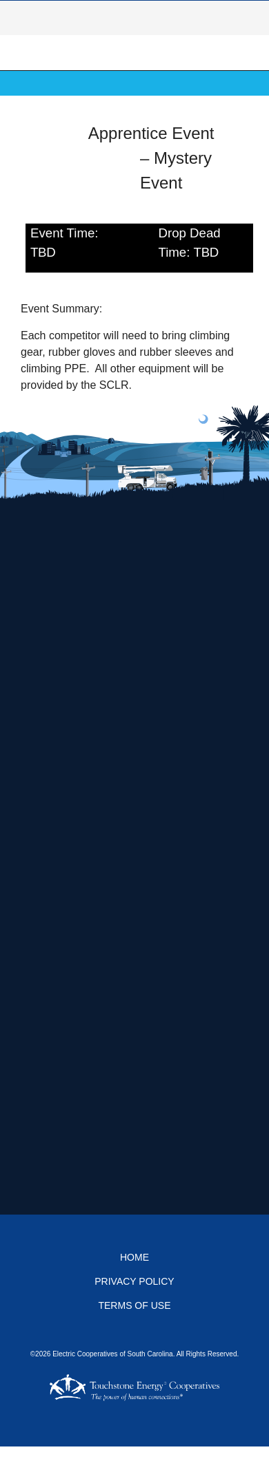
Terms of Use (134, 1305)
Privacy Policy (134, 1281)
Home (134, 1257)
